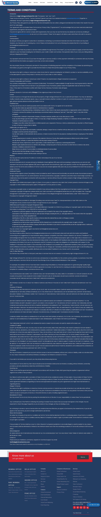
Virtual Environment (46, 492)
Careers (43, 486)
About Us (43, 471)
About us (83, 457)
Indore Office (31, 480)
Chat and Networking (46, 497)
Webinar (75, 481)
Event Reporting (45, 505)
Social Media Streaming (79, 492)
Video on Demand (77, 497)
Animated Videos (77, 486)
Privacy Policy (60, 492)
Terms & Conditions (62, 489)
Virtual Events (76, 471)
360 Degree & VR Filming (79, 499)
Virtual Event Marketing (47, 502)
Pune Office (30, 493)
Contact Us (43, 474)
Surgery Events (77, 489)
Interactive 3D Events (78, 476)
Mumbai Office (15, 469)
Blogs (42, 484)
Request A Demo (45, 476)
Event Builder (44, 500)
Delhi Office (30, 469)
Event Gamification (45, 495)
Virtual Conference (61, 471)
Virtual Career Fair (61, 476)
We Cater (43, 481)
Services (43, 479)
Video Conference (77, 484)
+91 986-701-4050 (93, 505)
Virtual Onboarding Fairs (63, 481)
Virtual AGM (60, 474)
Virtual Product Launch (63, 484)
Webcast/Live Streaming (79, 479)
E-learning (75, 494)
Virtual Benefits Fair (62, 479)
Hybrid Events (76, 474)
